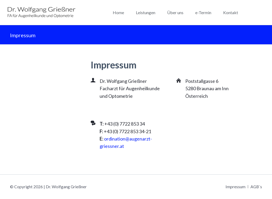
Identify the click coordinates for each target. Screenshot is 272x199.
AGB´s (256, 186)
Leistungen (145, 12)
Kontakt (230, 12)
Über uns (175, 12)
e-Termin (203, 12)
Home (118, 12)
